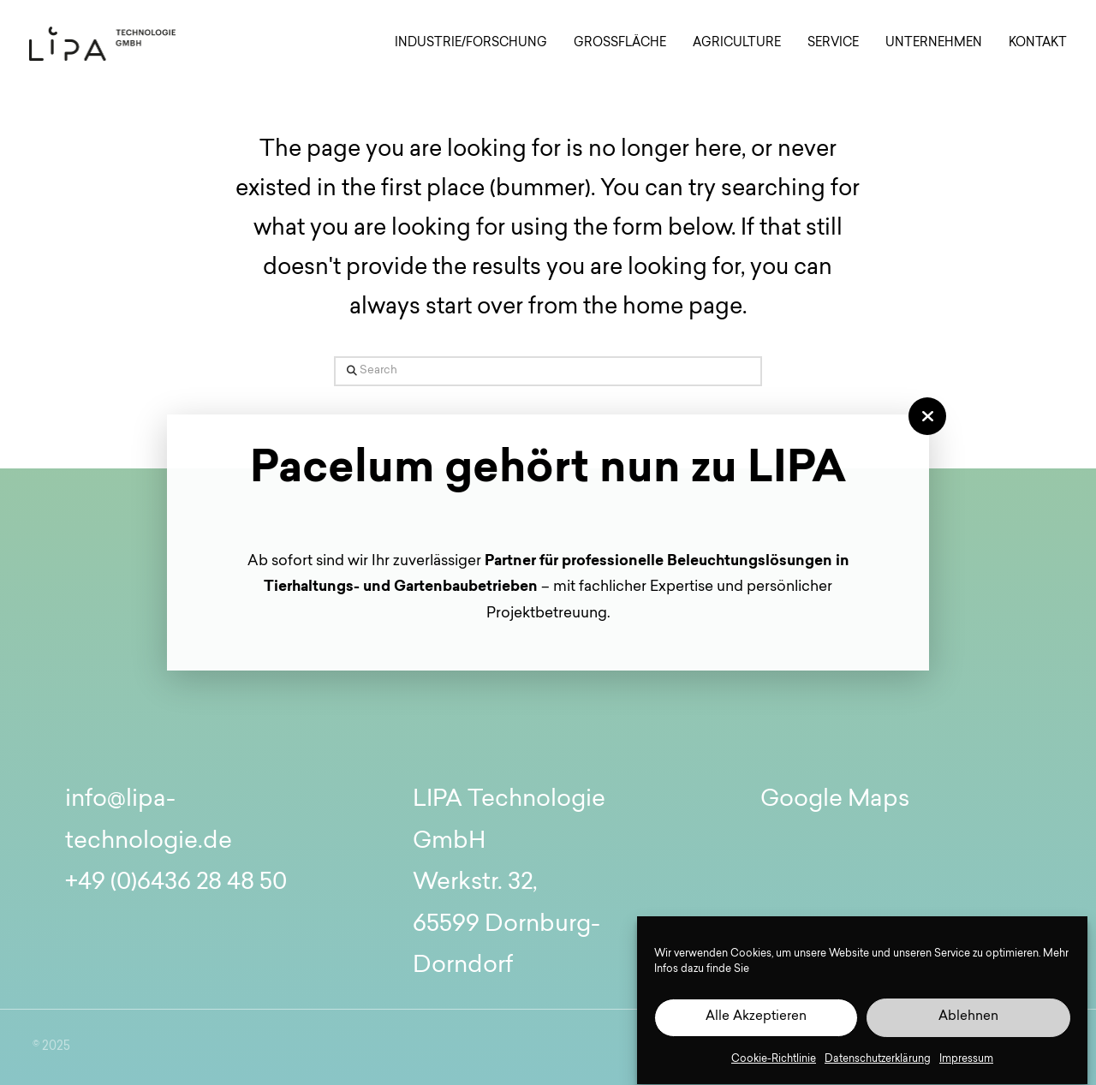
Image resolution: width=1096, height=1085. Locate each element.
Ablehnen (968, 1021)
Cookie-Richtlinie (773, 1063)
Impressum (966, 1063)
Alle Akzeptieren (756, 1021)
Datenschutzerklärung (878, 1063)
